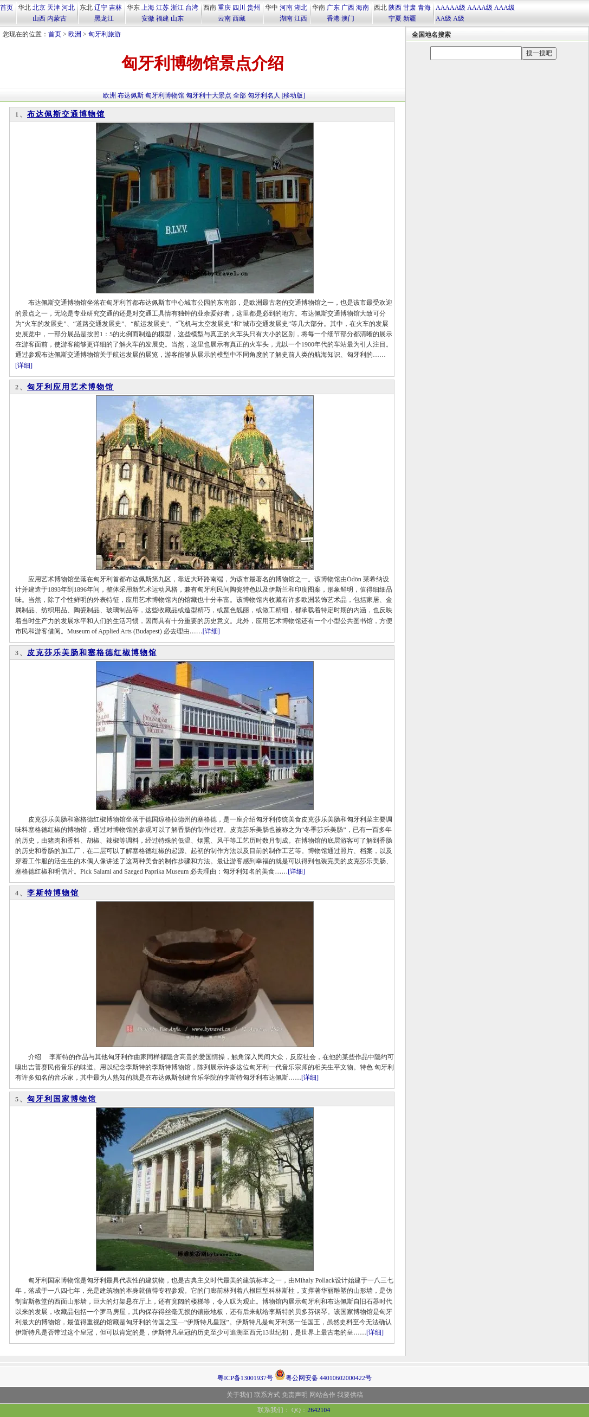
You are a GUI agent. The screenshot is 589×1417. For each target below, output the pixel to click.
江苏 (162, 7)
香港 (333, 18)
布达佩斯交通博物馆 (66, 114)
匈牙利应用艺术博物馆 (70, 387)
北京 (39, 7)
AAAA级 (480, 7)
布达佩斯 (131, 95)
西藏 (238, 18)
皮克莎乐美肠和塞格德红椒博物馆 (92, 653)
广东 (333, 7)
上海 (147, 7)
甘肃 (409, 7)
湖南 (286, 18)
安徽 (147, 18)
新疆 (409, 18)
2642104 (318, 1410)
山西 (39, 18)
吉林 (115, 7)
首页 (6, 7)
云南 (224, 18)
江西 (300, 18)
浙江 (177, 7)
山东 (177, 18)
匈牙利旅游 (104, 34)
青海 (424, 7)
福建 (162, 18)
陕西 (395, 7)
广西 (347, 7)
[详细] (24, 365)
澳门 (347, 18)
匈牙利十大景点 (208, 95)
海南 (362, 7)
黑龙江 (104, 18)
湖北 (300, 7)
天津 (53, 7)
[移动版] (294, 95)
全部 (239, 95)
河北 (68, 7)
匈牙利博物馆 (164, 95)
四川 (238, 7)
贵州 (253, 7)
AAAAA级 (450, 7)
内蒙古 (57, 18)
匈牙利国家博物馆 (61, 1099)
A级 (458, 18)
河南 (286, 7)
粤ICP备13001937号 (245, 1378)
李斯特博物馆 (53, 893)
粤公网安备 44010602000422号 (323, 1374)
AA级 (443, 18)
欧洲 (74, 34)
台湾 (191, 7)
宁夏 (395, 18)
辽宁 (100, 7)
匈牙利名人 (264, 95)
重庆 (224, 7)
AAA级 (504, 7)
